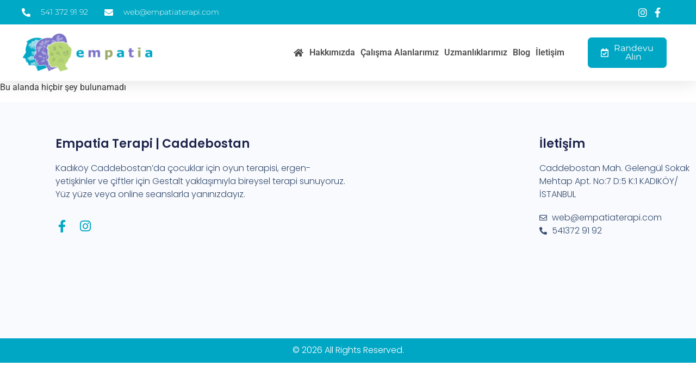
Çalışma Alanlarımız (400, 52)
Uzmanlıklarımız (475, 52)
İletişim (550, 52)
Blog (521, 52)
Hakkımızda (332, 52)
